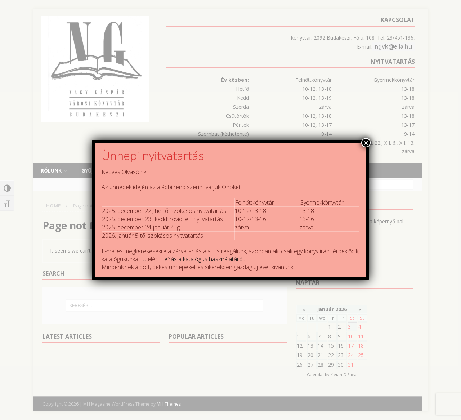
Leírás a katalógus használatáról (202, 259)
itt (144, 259)
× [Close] (365, 142)
